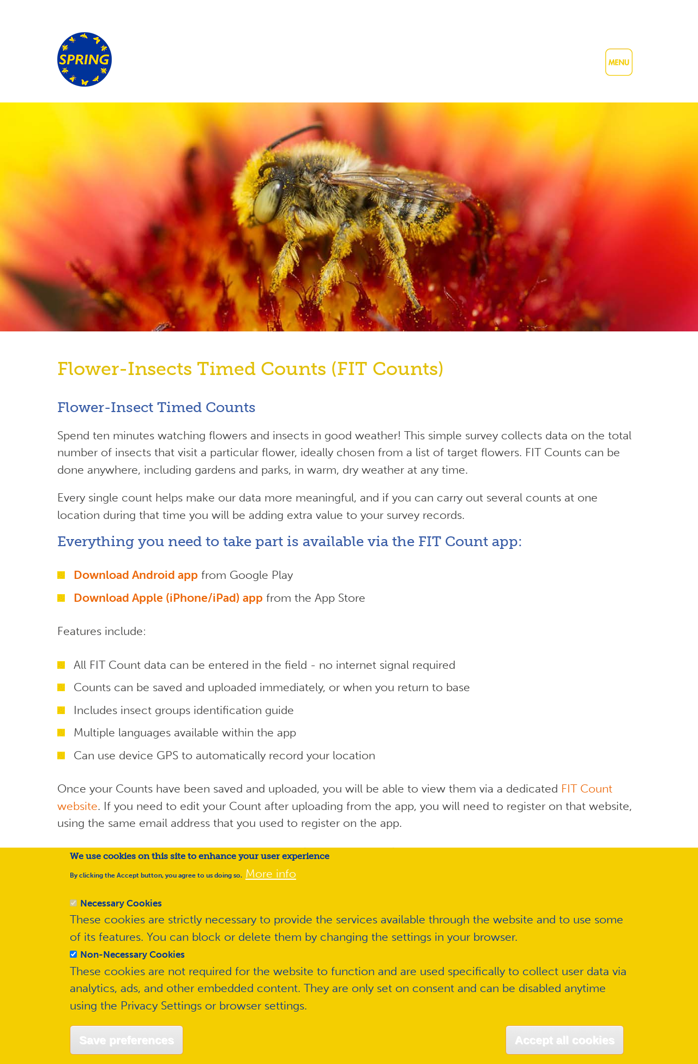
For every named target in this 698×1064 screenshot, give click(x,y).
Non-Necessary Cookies (132, 972)
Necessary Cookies (121, 920)
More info (270, 891)
